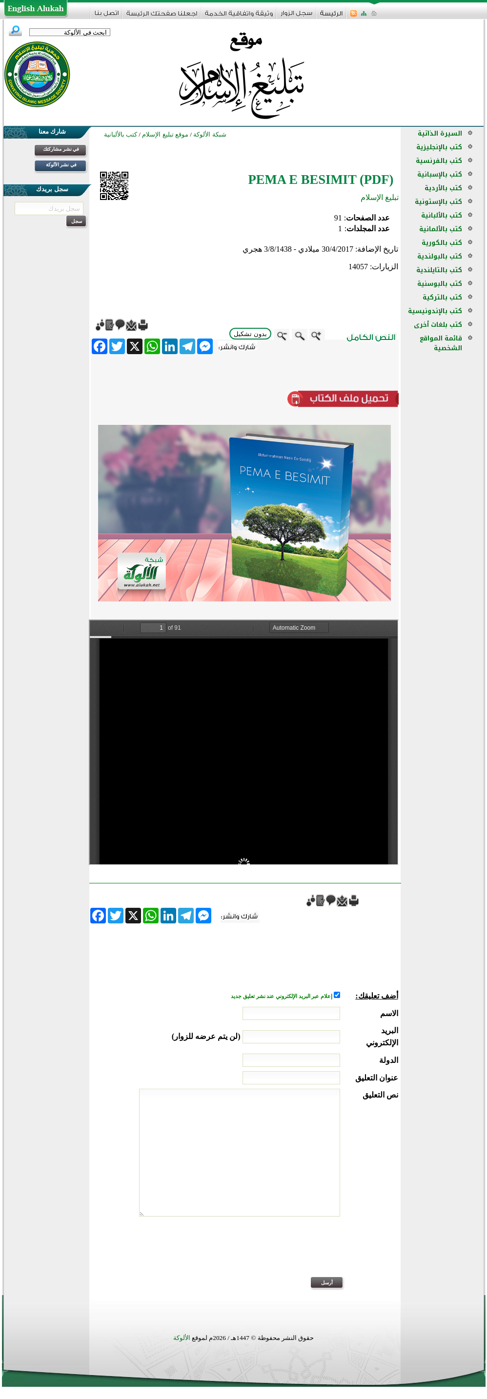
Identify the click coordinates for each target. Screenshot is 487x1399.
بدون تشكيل (250, 334)
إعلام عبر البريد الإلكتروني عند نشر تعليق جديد (282, 996)
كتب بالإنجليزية (439, 147)
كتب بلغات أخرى (438, 325)
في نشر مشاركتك (61, 149)
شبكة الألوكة (209, 134)
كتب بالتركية (442, 297)
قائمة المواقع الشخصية (441, 343)
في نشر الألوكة (61, 164)
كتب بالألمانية (440, 229)
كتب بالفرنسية (439, 161)
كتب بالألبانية (441, 215)
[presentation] (324, 1253)
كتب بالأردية (443, 188)
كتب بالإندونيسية (435, 311)
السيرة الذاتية (440, 133)
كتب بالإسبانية (439, 174)
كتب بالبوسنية (439, 284)
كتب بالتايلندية (439, 270)
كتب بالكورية (442, 243)
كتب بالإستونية (438, 202)
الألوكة (181, 1337)
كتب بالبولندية (439, 256)
